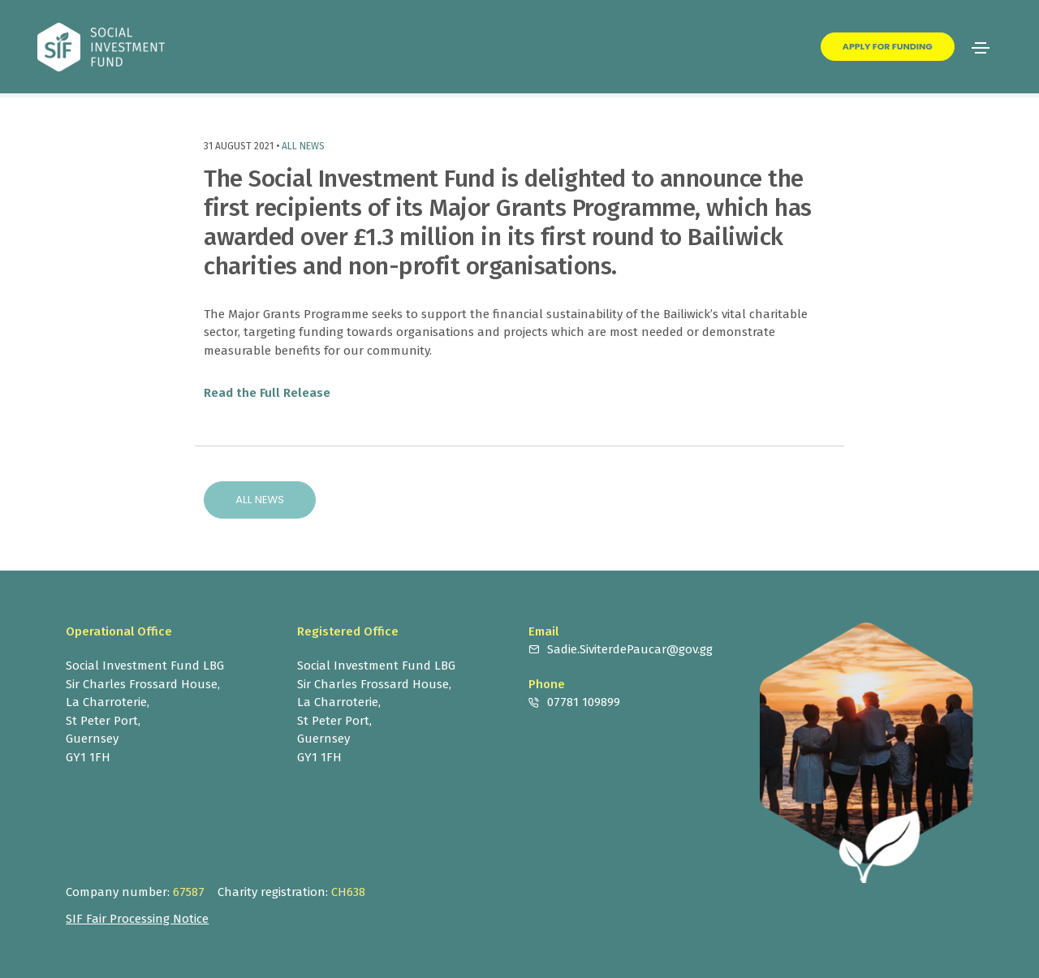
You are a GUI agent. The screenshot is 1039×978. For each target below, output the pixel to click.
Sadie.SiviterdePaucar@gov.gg (630, 649)
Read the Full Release (267, 393)
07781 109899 (583, 702)
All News (303, 146)
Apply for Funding (888, 46)
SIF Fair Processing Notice (137, 918)
